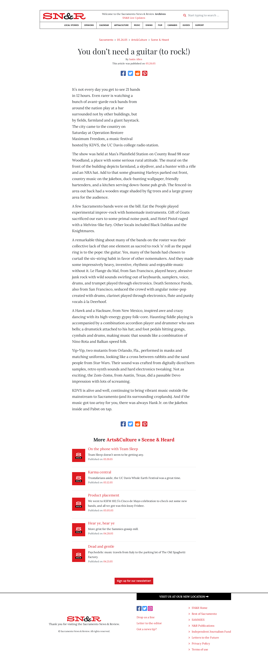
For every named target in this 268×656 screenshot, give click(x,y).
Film (160, 25)
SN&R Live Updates (133, 17)
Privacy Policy (201, 643)
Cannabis (172, 25)
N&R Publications (203, 625)
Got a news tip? (147, 629)
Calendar (104, 25)
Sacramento (106, 39)
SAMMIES (198, 619)
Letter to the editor (149, 623)
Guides (186, 25)
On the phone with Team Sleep (113, 449)
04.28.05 (108, 533)
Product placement (103, 495)
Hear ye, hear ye (101, 523)
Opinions (89, 25)
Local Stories (71, 25)
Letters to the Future (205, 637)
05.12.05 (108, 482)
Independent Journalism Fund (211, 631)
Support (199, 25)
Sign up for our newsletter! (134, 581)
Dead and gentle (101, 546)
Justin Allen (135, 59)
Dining (149, 25)
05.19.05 (108, 459)
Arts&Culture (121, 25)
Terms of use (200, 649)
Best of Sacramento (204, 613)
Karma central (99, 472)
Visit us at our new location (184, 596)
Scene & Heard (160, 39)
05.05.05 (108, 510)
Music (137, 25)
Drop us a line (146, 617)
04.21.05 (108, 561)
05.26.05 (122, 39)
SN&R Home (199, 608)
